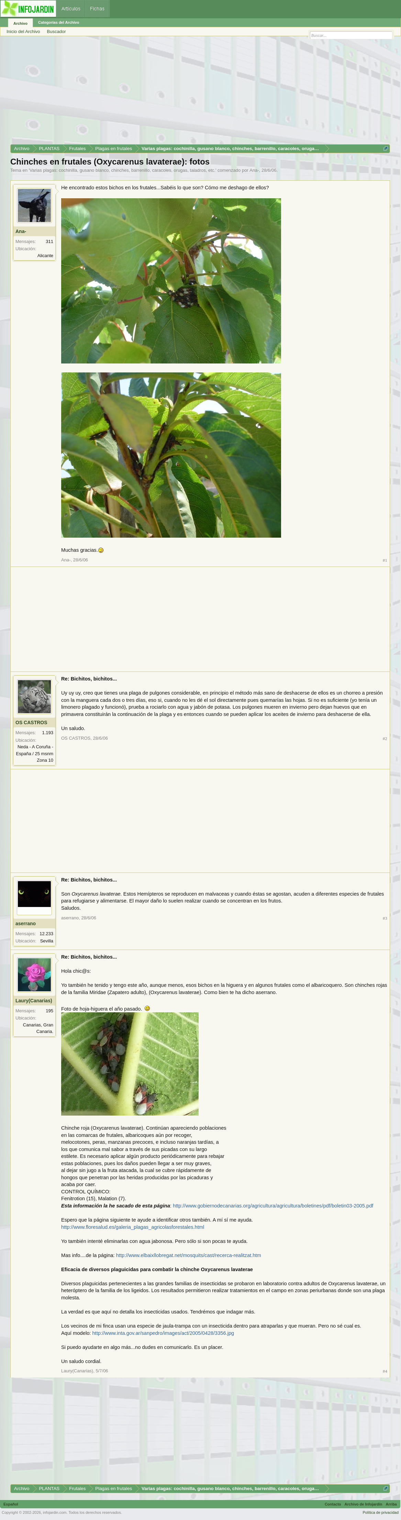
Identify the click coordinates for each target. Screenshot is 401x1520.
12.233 (46, 933)
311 (49, 241)
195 (49, 1010)
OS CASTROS (31, 722)
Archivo (20, 23)
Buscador (56, 31)
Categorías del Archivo (58, 22)
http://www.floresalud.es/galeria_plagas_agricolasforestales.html (132, 1227)
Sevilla (46, 940)
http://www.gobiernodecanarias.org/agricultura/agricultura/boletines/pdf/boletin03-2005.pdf (273, 1205)
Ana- (254, 170)
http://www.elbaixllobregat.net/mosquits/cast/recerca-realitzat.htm (188, 1255)
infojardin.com (54, 1512)
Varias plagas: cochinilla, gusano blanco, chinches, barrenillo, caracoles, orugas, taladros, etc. (122, 170)
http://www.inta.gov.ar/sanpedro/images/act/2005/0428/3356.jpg (163, 1333)
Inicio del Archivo (23, 31)
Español (10, 1504)
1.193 (47, 732)
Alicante (45, 255)
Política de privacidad (381, 1512)
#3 (385, 918)
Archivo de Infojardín (363, 1504)
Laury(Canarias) (33, 1000)
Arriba (391, 1504)
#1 (385, 560)
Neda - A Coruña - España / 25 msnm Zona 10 (34, 753)
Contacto (333, 1504)
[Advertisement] (200, 92)
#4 (385, 1371)
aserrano (25, 923)
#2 (385, 738)
